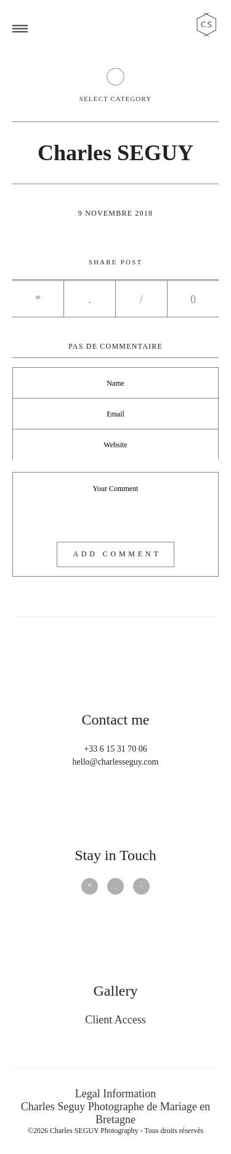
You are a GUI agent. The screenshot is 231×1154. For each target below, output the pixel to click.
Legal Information (115, 1093)
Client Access (115, 1020)
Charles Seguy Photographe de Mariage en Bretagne (115, 1113)
